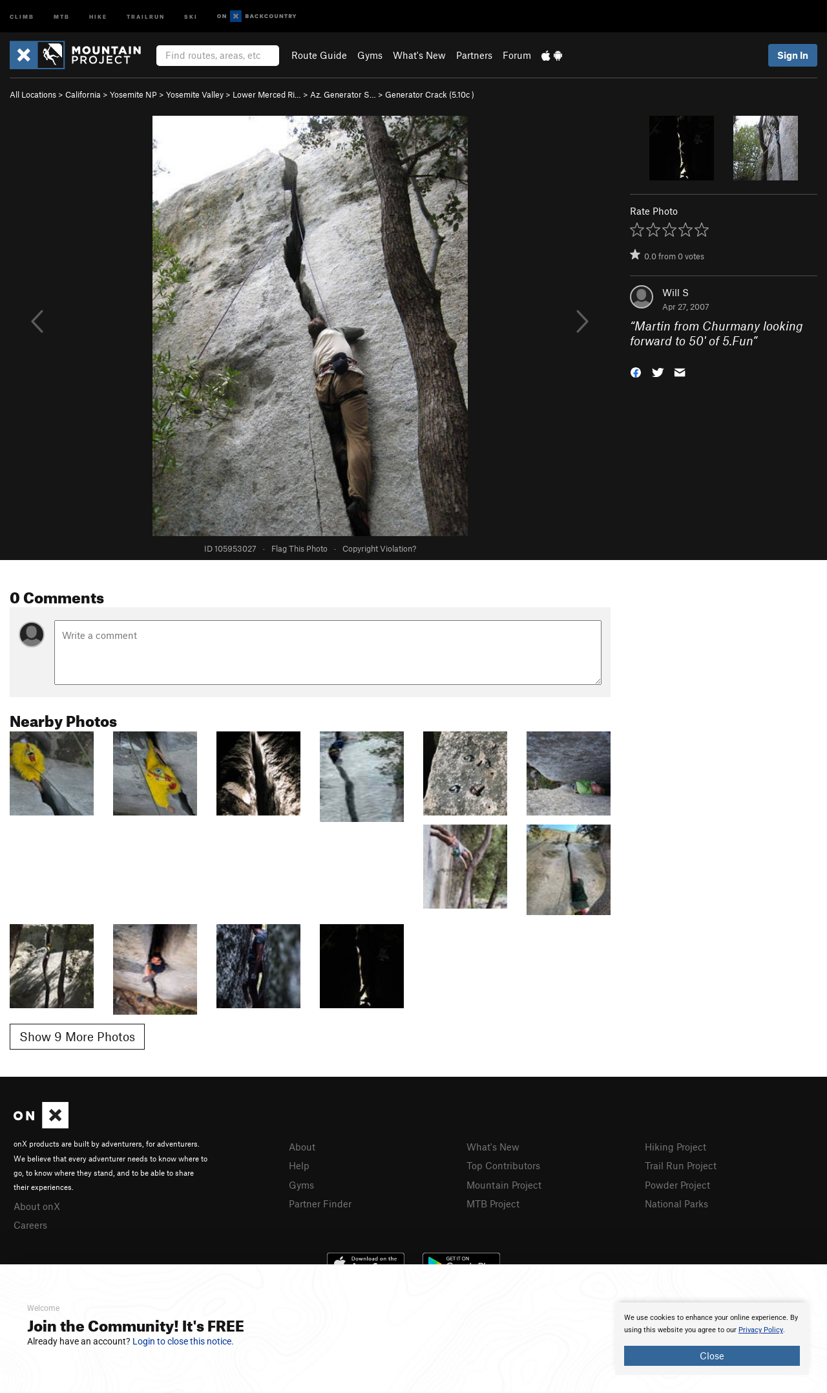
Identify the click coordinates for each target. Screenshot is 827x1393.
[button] (636, 370)
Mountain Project (503, 1185)
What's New (419, 55)
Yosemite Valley (195, 94)
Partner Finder (320, 1203)
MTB (62, 16)
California (83, 94)
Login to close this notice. (183, 1341)
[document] (712, 1339)
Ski (191, 16)
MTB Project (492, 1203)
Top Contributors (503, 1165)
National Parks (676, 1203)
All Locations (33, 94)
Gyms (369, 55)
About (302, 1146)
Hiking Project (675, 1146)
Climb (22, 16)
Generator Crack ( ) (429, 94)
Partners (474, 55)
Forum (517, 55)
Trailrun (146, 16)
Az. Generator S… (343, 94)
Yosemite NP (133, 94)
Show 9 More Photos (77, 1036)
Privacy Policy (760, 1330)
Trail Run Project (681, 1165)
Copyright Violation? (379, 548)
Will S (675, 292)
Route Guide (319, 55)
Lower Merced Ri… (267, 94)
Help (299, 1165)
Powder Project (677, 1185)
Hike (98, 16)
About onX (37, 1206)
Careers (30, 1225)
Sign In (792, 55)
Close (712, 1355)
